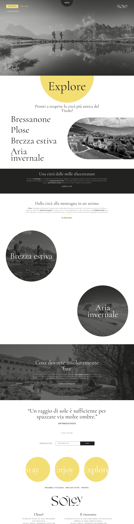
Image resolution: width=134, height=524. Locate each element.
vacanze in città (66, 214)
